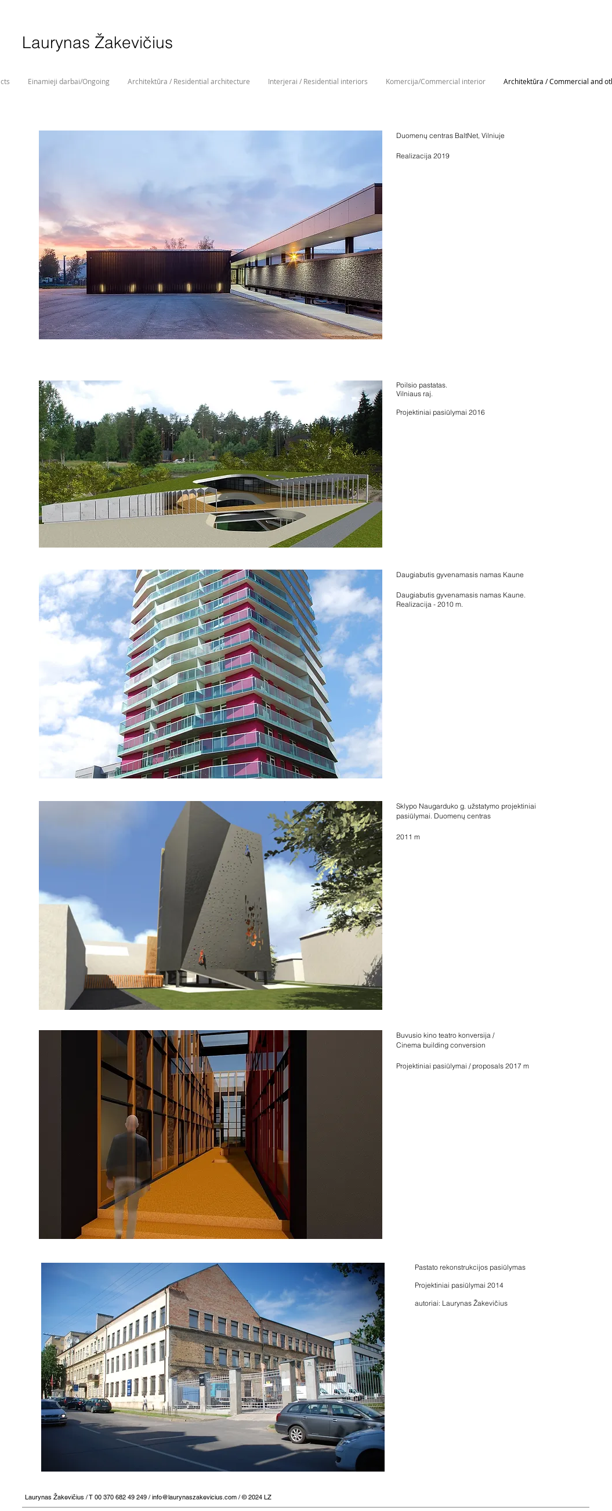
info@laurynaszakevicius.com (194, 1497)
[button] (210, 235)
